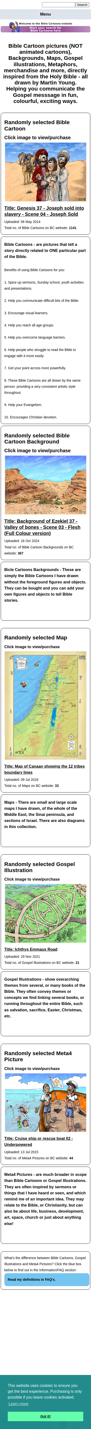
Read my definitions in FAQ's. (32, 1279)
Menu (45, 14)
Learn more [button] (18, 1404)
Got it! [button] (45, 1416)
